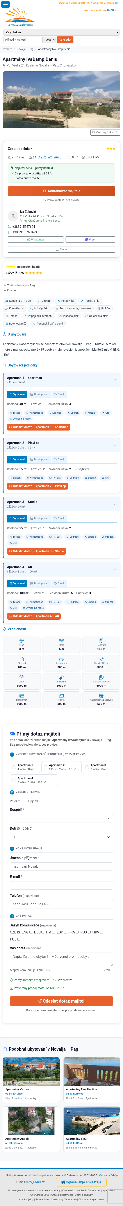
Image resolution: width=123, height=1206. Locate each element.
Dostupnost (39, 394)
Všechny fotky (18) (105, 132)
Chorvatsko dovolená (74, 1190)
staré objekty (26, 1199)
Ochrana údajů (108, 1175)
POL (15, 939)
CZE (15, 932)
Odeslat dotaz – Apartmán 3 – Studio (36, 551)
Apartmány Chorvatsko (64, 1199)
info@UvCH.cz (35, 1182)
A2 (50, 157)
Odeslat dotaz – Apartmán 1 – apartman (38, 427)
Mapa (61, 249)
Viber (90, 239)
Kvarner (7, 49)
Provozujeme (15, 1190)
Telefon (24, 896)
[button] (61, 270)
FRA (74, 932)
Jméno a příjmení (25, 858)
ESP (62, 932)
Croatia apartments (62, 1194)
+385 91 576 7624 (22, 232)
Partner (40, 1199)
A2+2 (42, 157)
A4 (34, 157)
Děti (21, 828)
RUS (85, 932)
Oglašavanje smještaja (81, 1182)
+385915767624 (21, 226)
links (47, 1199)
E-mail (16, 877)
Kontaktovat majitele (61, 191)
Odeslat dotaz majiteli (61, 1001)
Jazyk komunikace (33, 925)
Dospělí (17, 810)
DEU (39, 932)
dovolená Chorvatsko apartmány (42, 1190)
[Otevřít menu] (5, 4)
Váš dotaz (26, 948)
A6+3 (57, 157)
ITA (50, 932)
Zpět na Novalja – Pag (19, 285)
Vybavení (17, 394)
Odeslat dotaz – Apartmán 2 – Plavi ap (37, 486)
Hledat (65, 39)
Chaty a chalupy (84, 1194)
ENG (27, 932)
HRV (97, 932)
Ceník (59, 394)
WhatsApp (35, 239)
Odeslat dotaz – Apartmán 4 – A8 (34, 616)
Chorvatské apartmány (91, 1199)
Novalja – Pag (24, 49)
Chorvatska (94, 1190)
